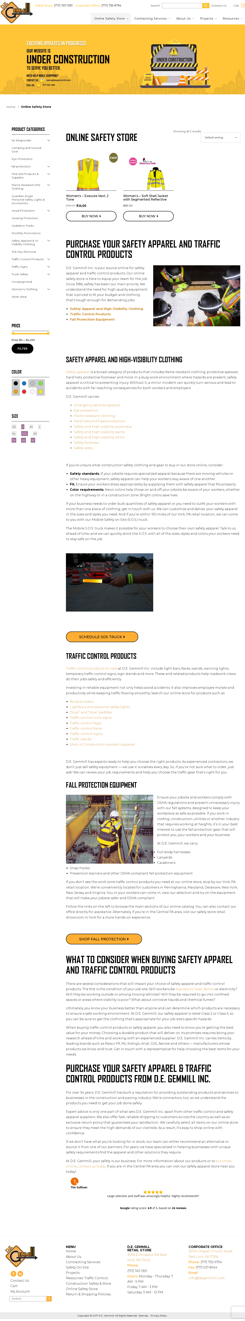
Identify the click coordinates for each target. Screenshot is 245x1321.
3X (14, 440)
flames (209, 989)
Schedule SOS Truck (100, 637)
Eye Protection (22, 159)
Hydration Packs (23, 225)
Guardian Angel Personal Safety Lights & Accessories (28, 199)
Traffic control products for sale (91, 668)
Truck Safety (20, 274)
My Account (20, 1293)
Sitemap (143, 1317)
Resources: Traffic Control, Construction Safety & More (88, 1282)
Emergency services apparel (97, 405)
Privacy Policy (159, 1317)
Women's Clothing (24, 289)
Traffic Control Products (90, 314)
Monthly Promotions (26, 233)
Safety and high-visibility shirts (99, 437)
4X (23, 440)
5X (33, 440)
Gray (34, 383)
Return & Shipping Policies (88, 1296)
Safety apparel (78, 372)
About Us (183, 18)
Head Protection (23, 210)
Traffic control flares (86, 728)
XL (14, 433)
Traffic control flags (85, 723)
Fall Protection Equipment (92, 319)
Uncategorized (22, 281)
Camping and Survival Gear (26, 149)
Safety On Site (77, 1269)
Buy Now (90, 216)
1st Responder (21, 140)
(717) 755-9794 (111, 5)
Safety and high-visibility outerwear (103, 427)
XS (14, 427)
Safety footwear (87, 443)
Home (10, 107)
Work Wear (19, 296)
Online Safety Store (109, 18)
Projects (206, 18)
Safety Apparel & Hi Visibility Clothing (25, 242)
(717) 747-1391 (63, 5)
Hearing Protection (25, 218)
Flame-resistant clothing (94, 416)
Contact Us (218, 5)
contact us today (91, 1166)
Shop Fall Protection (102, 939)
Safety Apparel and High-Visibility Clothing (107, 309)
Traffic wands (80, 739)
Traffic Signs (20, 266)
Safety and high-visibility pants (99, 432)
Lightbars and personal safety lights (100, 707)
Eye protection (86, 410)
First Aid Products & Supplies (25, 175)
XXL (24, 433)
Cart (14, 1288)
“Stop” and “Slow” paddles (91, 712)
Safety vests (83, 448)
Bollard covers (81, 702)
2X (35, 433)
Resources (231, 18)
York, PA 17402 (153, 1259)
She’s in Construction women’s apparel (102, 744)
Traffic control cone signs (90, 718)
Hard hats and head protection (99, 421)
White (34, 391)
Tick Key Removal (24, 251)
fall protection (21, 166)
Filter (22, 348)
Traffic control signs (86, 734)
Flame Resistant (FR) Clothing (26, 186)
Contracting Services (150, 18)
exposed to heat (189, 989)
